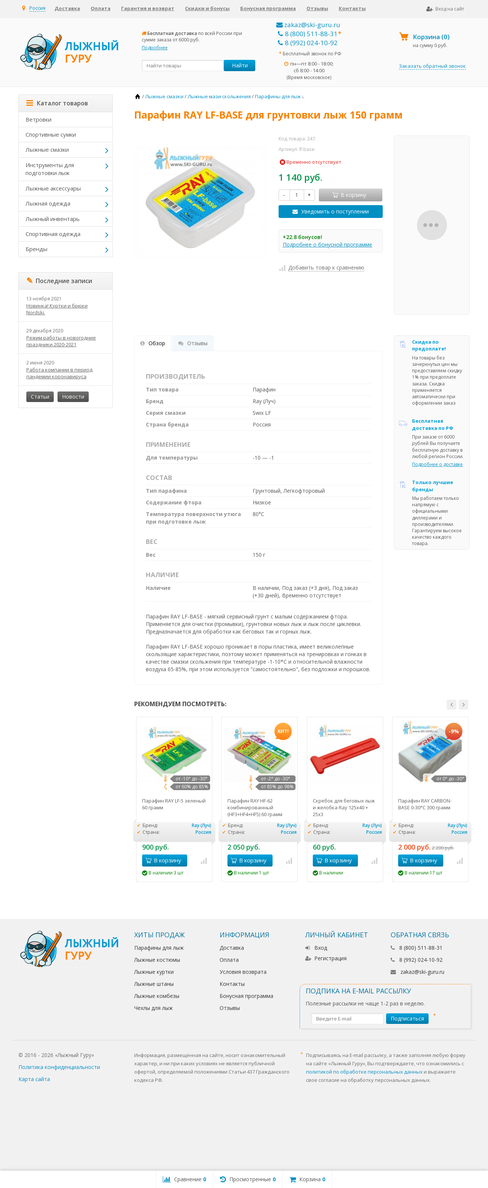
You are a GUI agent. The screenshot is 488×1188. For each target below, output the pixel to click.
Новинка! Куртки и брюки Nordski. (57, 309)
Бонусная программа (268, 8)
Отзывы (317, 8)
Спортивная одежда (53, 234)
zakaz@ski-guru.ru (308, 24)
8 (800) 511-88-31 (308, 33)
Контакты (352, 8)
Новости (73, 396)
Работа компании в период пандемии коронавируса (59, 373)
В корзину (163, 860)
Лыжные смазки (47, 149)
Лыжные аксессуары (53, 188)
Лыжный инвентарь (53, 218)
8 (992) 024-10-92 (308, 42)
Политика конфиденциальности (59, 1067)
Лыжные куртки (154, 971)
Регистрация (326, 958)
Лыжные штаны (154, 983)
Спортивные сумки (51, 134)
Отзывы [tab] (193, 343)
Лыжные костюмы (157, 959)
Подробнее (155, 47)
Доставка (67, 8)
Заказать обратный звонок (432, 65)
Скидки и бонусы (207, 8)
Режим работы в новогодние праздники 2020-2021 (61, 341)
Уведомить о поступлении (335, 211)
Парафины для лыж (159, 947)
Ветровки (39, 119)
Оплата (101, 8)
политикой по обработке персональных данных (364, 1071)
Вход (316, 947)
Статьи (40, 396)
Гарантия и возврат (147, 8)
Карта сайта (34, 1079)
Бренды (36, 249)
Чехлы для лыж (153, 1007)
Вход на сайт (445, 9)
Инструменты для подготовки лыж (50, 169)
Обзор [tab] (152, 343)
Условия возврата (243, 971)
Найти (240, 65)
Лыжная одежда (48, 203)
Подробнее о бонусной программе (327, 244)
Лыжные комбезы (156, 995)
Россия (37, 8)
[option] (174, 799)
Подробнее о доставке (437, 464)
